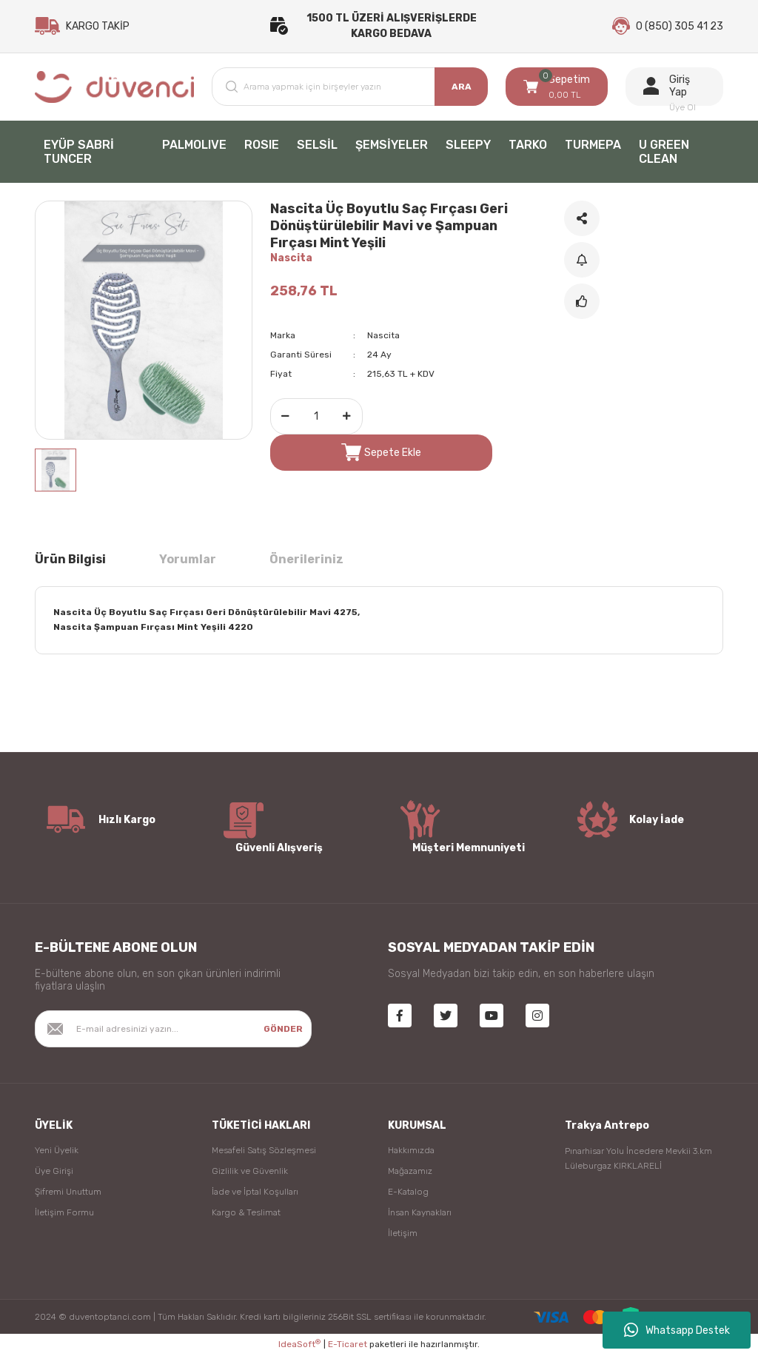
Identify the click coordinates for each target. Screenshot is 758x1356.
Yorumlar (187, 560)
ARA (462, 87)
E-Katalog (408, 1192)
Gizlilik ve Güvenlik (250, 1172)
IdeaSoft (299, 1345)
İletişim (402, 1234)
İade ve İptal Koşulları (255, 1192)
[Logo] (114, 88)
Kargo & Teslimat (246, 1213)
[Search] (350, 87)
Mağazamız (410, 1172)
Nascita (291, 258)
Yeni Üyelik (56, 1151)
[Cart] (557, 87)
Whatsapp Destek (677, 1330)
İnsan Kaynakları (420, 1213)
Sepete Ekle (381, 453)
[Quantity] (316, 417)
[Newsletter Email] (173, 1029)
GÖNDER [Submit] (283, 1029)
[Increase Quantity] (347, 417)
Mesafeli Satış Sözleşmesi (264, 1151)
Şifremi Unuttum (68, 1192)
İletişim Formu (64, 1213)
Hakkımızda (411, 1151)
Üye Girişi (54, 1172)
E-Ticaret (347, 1345)
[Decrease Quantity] (286, 417)
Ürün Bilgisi (70, 560)
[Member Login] (674, 87)
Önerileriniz (306, 560)
